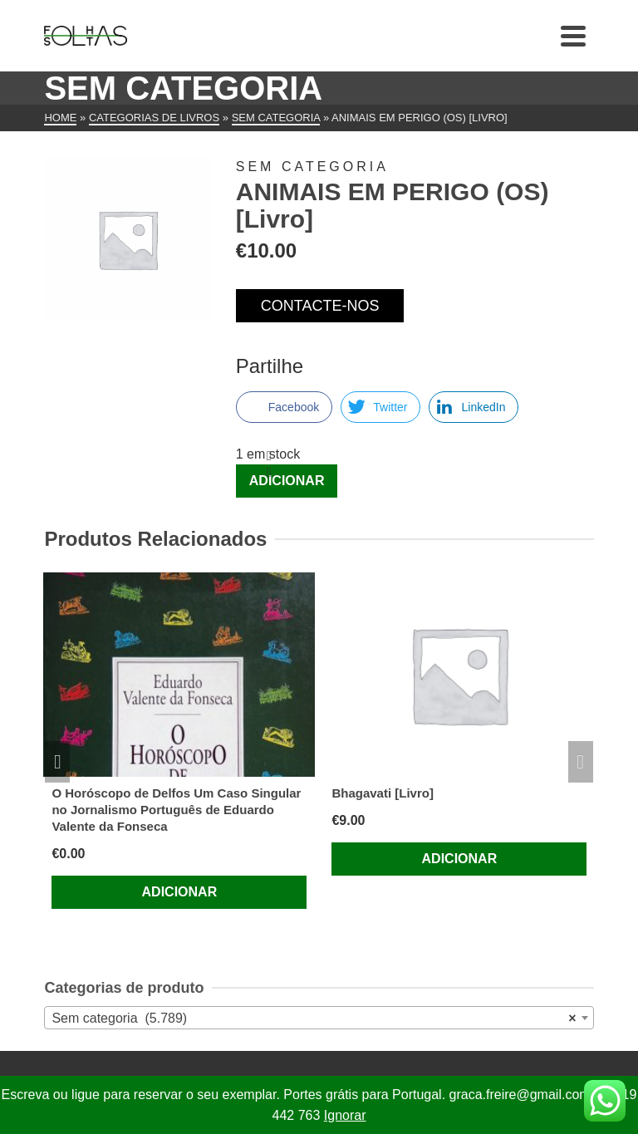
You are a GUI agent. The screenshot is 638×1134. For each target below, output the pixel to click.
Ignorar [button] (345, 1115)
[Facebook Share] (284, 407)
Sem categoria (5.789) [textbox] (314, 1018)
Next (580, 762)
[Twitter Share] (380, 407)
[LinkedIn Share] (473, 407)
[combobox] (318, 1017)
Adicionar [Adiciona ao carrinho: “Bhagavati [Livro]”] (460, 859)
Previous (57, 762)
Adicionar (287, 481)
